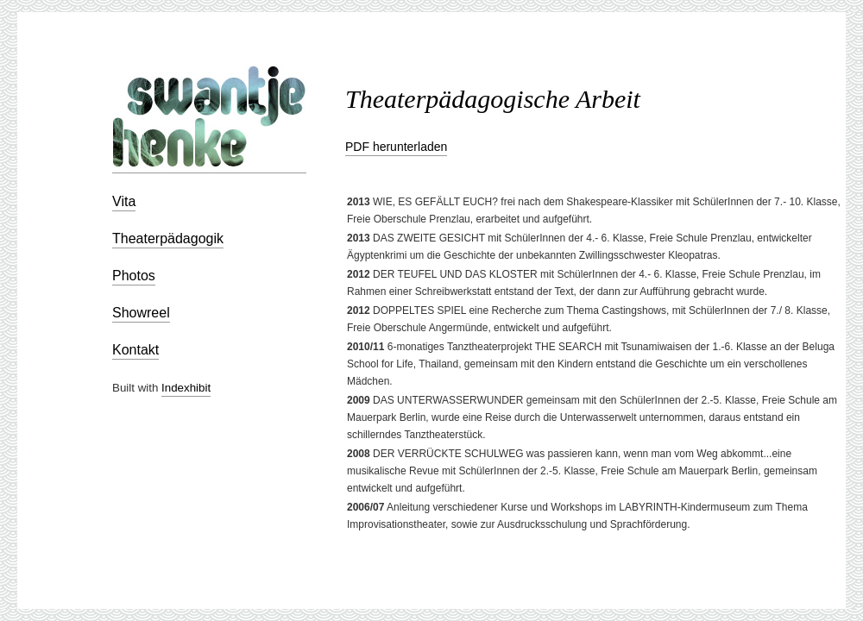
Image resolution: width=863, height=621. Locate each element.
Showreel (141, 312)
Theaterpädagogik (168, 238)
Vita (123, 201)
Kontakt (135, 349)
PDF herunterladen (396, 147)
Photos (133, 275)
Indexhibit (186, 387)
